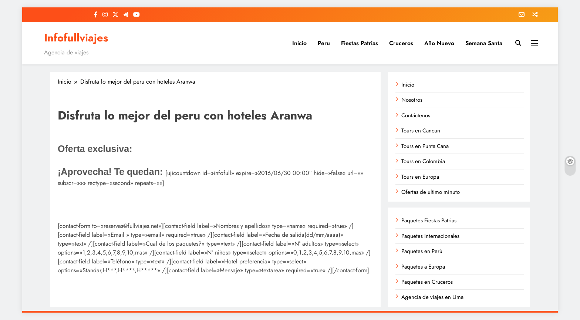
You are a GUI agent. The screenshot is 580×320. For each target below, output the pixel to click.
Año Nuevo (439, 43)
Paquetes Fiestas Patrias (428, 220)
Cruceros (401, 43)
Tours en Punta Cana (425, 146)
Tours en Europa (420, 177)
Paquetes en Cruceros (427, 282)
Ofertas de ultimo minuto (430, 192)
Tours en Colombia (423, 161)
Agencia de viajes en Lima (432, 297)
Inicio (299, 43)
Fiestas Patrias (359, 43)
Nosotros (411, 100)
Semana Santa (483, 43)
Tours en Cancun (420, 131)
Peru (324, 43)
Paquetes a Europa (423, 267)
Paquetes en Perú (421, 251)
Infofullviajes (76, 38)
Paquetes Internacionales (430, 236)
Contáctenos (415, 115)
